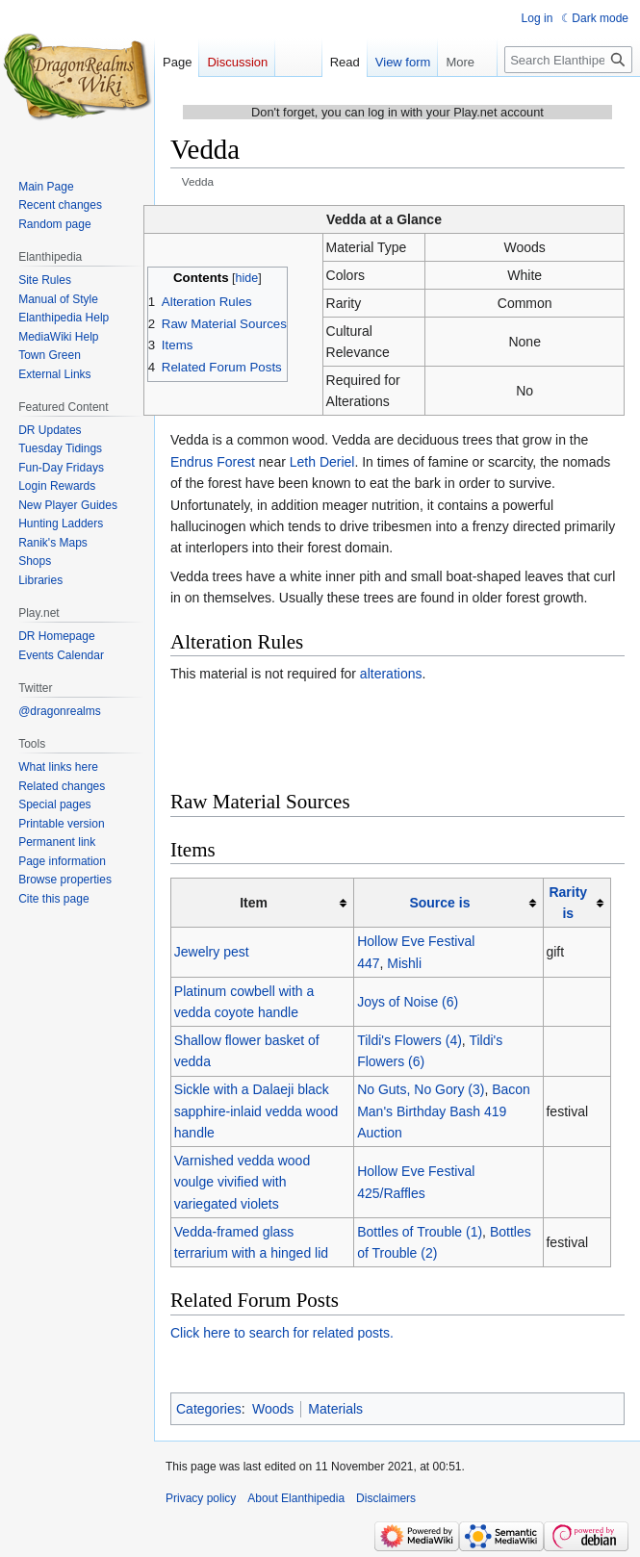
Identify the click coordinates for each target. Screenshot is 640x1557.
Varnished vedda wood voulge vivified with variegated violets (242, 1182)
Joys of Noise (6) (407, 1001)
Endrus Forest (212, 462)
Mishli (404, 963)
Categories (209, 1409)
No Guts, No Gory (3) (420, 1089)
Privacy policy (201, 1498)
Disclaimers (386, 1498)
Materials (335, 1409)
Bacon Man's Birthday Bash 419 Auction (443, 1111)
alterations (391, 673)
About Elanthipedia (296, 1498)
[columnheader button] (448, 903)
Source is (439, 902)
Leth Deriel (322, 462)
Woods (273, 1409)
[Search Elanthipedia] (568, 59)
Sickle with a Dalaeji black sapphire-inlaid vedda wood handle (256, 1111)
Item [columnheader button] (254, 902)
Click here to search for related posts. (282, 1332)
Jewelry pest (211, 951)
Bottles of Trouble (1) (419, 1231)
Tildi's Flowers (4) (409, 1040)
